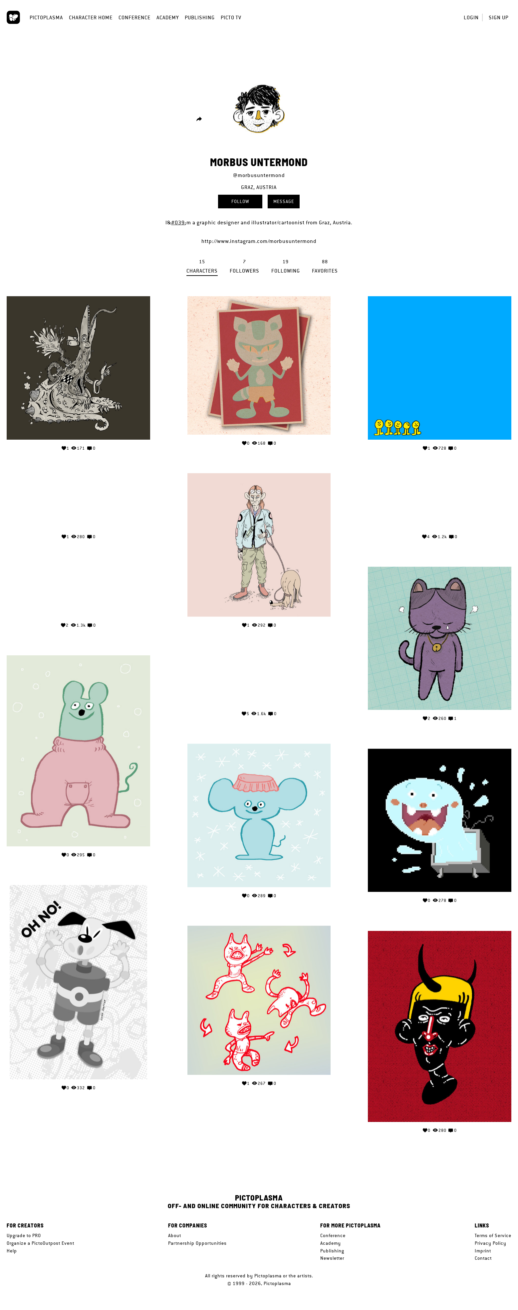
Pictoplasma (46, 17)
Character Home (91, 17)
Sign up (498, 17)
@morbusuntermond (259, 175)
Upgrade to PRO (24, 1235)
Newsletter (332, 1258)
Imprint (483, 1251)
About (174, 1235)
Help (12, 1251)
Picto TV (231, 17)
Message (283, 201)
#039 (178, 222)
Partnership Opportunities (197, 1243)
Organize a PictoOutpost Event (40, 1243)
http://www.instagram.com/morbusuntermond (258, 241)
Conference (134, 17)
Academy (167, 17)
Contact (483, 1258)
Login (471, 17)
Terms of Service (493, 1235)
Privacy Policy (490, 1243)
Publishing (200, 17)
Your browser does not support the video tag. (78, 502)
